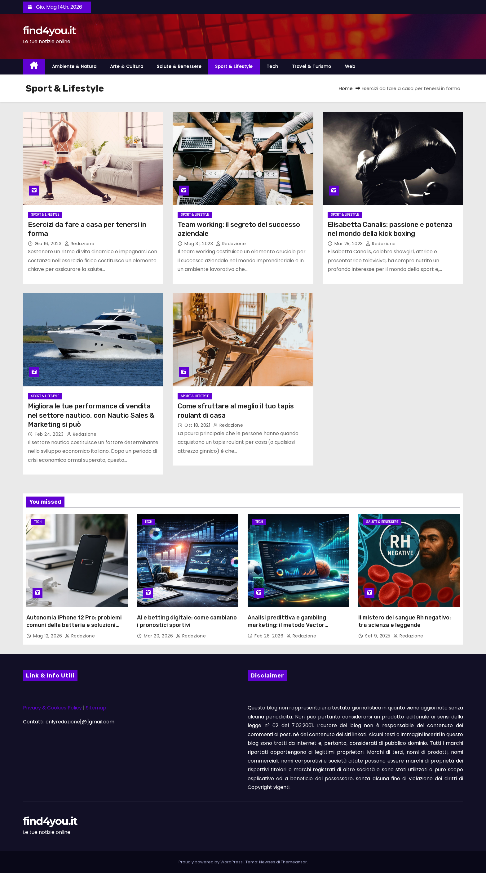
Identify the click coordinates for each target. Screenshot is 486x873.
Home (346, 88)
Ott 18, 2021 (198, 425)
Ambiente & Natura (74, 66)
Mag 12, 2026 (48, 636)
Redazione (79, 244)
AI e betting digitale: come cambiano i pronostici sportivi (187, 621)
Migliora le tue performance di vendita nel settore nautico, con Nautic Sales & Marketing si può (91, 415)
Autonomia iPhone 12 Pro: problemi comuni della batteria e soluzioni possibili (74, 625)
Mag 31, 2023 (199, 244)
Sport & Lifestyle (234, 66)
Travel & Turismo (311, 66)
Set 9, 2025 (378, 636)
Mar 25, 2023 (349, 244)
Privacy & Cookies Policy (52, 707)
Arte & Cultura (126, 66)
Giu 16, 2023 (49, 244)
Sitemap (96, 707)
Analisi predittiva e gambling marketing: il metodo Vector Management (287, 625)
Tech (272, 66)
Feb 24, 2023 (50, 434)
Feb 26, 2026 (269, 636)
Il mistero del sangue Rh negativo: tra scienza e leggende (404, 621)
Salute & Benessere (179, 66)
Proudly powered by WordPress (211, 862)
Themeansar (294, 862)
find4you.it (49, 30)
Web (350, 66)
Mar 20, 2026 (159, 636)
